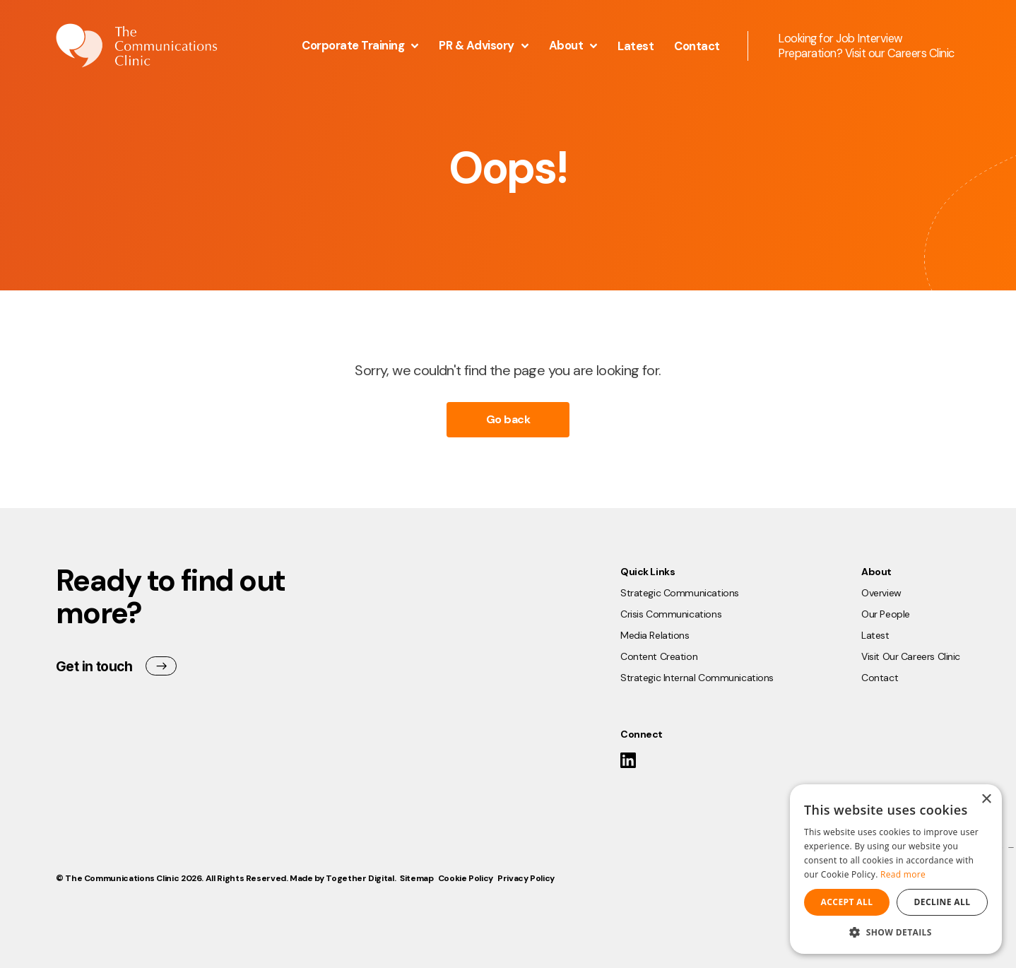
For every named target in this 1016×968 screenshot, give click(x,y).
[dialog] (896, 869)
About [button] (573, 45)
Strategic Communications (679, 592)
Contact (697, 46)
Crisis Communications (670, 614)
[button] (896, 932)
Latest (636, 46)
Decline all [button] (942, 902)
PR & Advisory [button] (483, 45)
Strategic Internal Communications (697, 677)
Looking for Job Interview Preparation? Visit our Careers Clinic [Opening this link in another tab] (866, 46)
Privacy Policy (526, 878)
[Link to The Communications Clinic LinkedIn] (628, 763)
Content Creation (658, 656)
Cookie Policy (465, 878)
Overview (881, 592)
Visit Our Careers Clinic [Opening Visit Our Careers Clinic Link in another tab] (910, 656)
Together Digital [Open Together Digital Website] (360, 878)
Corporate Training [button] (360, 45)
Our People (885, 614)
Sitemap (416, 878)
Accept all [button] (847, 902)
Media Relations (655, 635)
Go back (508, 419)
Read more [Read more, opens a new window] (903, 874)
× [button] (986, 799)
